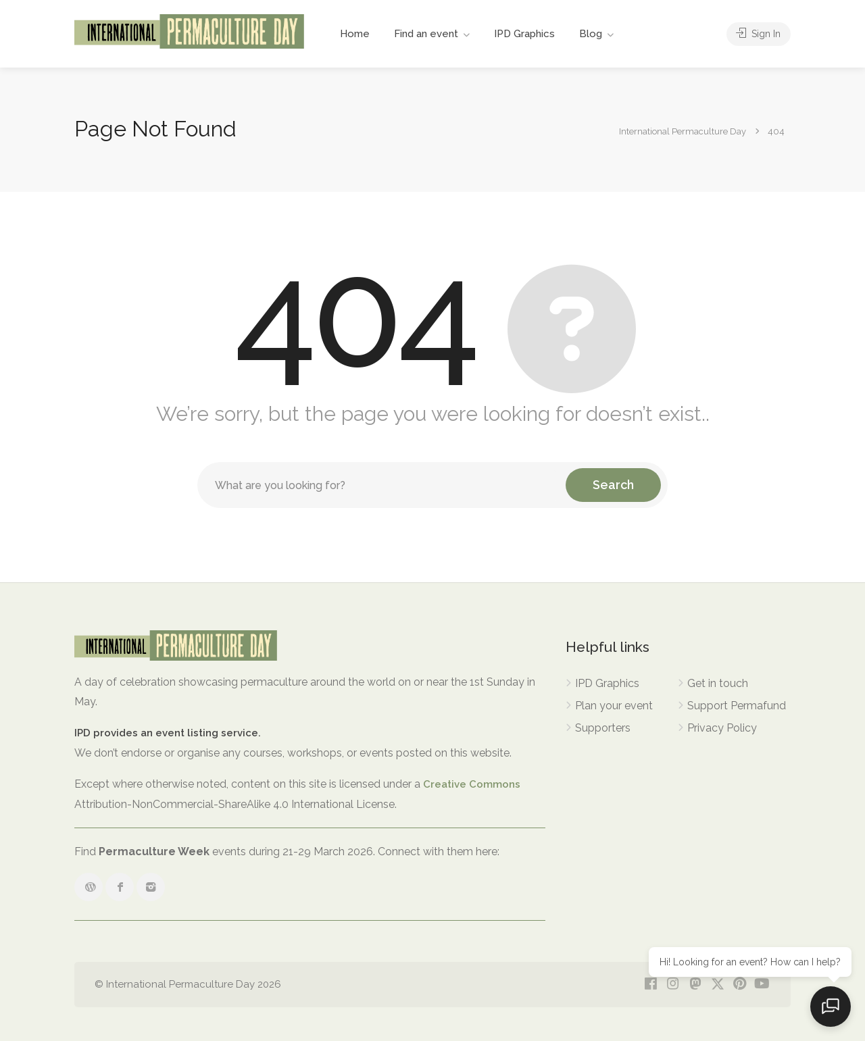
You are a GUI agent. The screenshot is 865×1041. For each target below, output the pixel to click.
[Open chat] (831, 1007)
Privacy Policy (722, 727)
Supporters (603, 727)
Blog (590, 34)
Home (355, 34)
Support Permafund (736, 705)
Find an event (426, 34)
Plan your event (614, 705)
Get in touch (717, 683)
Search (613, 485)
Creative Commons (471, 784)
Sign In (757, 34)
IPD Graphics (524, 34)
